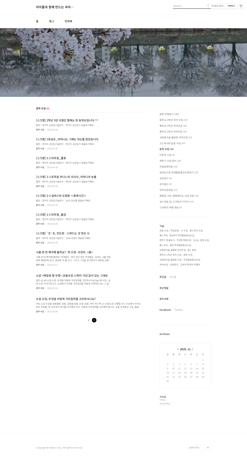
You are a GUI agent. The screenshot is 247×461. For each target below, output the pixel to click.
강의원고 (166, 184)
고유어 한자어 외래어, (190, 264)
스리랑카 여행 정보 (171, 207)
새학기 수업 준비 (170, 160)
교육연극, (174, 264)
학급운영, (174, 230)
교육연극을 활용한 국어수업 (176, 137)
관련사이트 (194, 447)
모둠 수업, (164, 230)
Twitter (178, 309)
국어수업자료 (168, 190)
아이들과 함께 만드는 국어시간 (55, 7)
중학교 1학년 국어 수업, (171, 254)
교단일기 (166, 178)
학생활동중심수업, (192, 259)
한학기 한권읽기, (167, 240)
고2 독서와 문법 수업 (172, 143)
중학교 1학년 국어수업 (173, 131)
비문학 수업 (167, 155)
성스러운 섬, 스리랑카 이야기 (176, 201)
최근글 (163, 276)
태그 (51, 21)
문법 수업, (188, 254)
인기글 (173, 276)
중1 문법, (192, 250)
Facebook (165, 309)
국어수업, (164, 264)
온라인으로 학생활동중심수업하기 (179, 172)
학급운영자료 (168, 166)
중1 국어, (164, 245)
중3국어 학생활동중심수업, (182, 235)
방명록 (68, 21)
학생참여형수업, (184, 240)
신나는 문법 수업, (201, 240)
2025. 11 (185, 349)
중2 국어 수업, (196, 230)
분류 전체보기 (169, 114)
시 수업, (184, 230)
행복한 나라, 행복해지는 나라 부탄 (179, 195)
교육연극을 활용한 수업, (171, 259)
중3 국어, (164, 235)
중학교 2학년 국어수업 (173, 125)
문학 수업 (40, 129)
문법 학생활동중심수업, (181, 245)
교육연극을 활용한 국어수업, (173, 250)
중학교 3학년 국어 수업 (173, 120)
